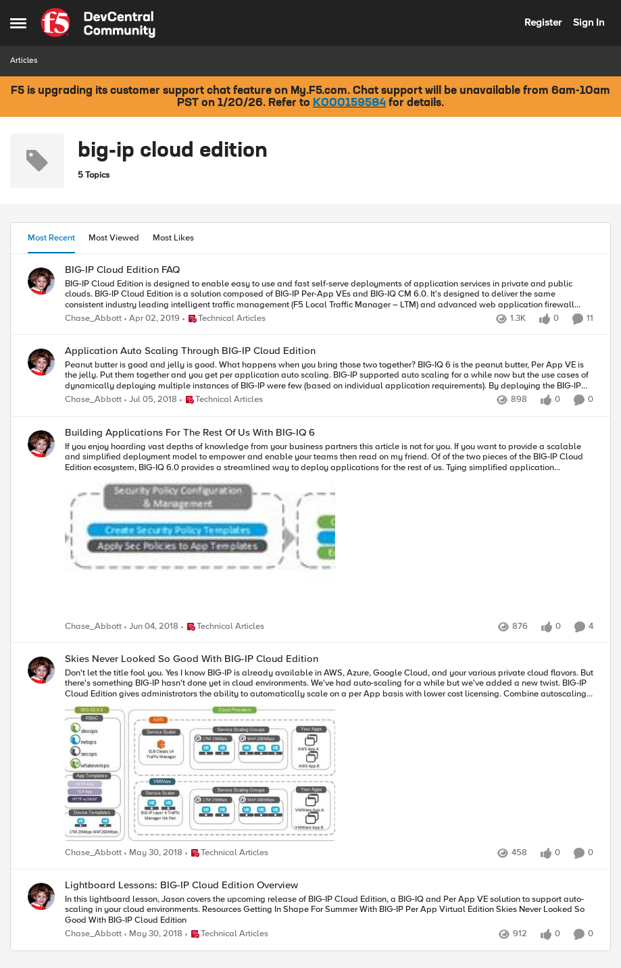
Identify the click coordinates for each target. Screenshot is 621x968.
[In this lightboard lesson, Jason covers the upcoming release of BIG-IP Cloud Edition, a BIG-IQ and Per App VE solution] (329, 910)
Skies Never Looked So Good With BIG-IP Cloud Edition (191, 659)
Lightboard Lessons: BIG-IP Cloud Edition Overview (181, 885)
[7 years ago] (152, 319)
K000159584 (349, 103)
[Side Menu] (18, 23)
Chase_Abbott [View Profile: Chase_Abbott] (93, 319)
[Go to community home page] (97, 23)
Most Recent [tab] (51, 237)
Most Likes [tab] (173, 237)
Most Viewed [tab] (114, 237)
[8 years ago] (150, 400)
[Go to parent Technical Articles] (224, 319)
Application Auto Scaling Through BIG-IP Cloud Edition (190, 351)
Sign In (588, 22)
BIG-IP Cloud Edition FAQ (122, 270)
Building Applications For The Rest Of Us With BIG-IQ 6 (190, 432)
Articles (24, 60)
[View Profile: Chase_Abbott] (41, 281)
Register (543, 22)
